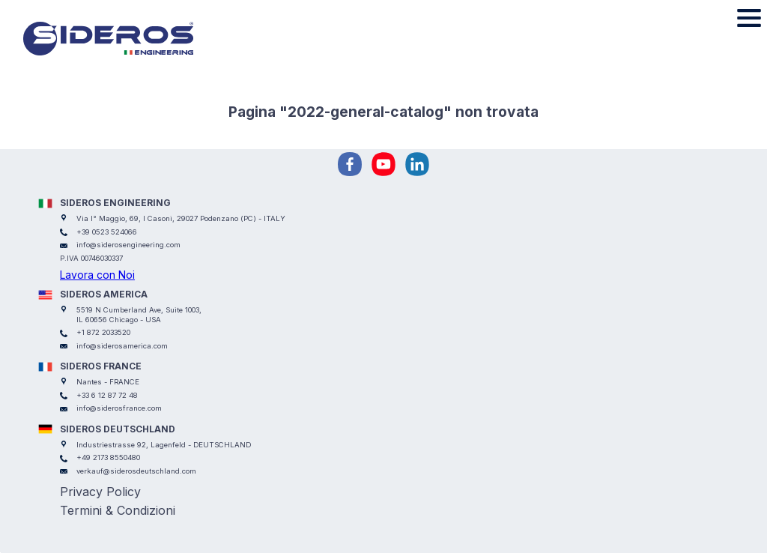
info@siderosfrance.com (119, 408)
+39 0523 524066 (106, 232)
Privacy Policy (100, 491)
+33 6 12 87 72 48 (107, 395)
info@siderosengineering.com (128, 245)
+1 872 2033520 (103, 332)
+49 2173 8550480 (108, 457)
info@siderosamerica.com (122, 346)
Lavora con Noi (97, 274)
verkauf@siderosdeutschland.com (136, 471)
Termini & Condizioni (117, 510)
